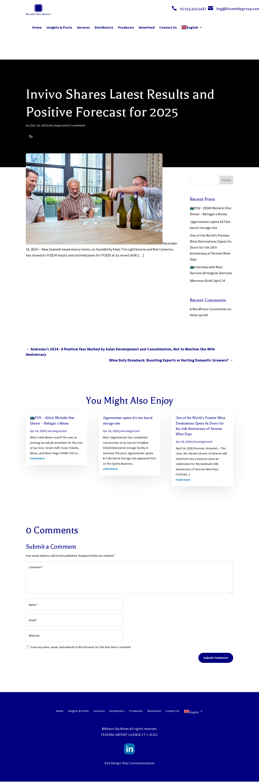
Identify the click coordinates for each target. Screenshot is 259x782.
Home (37, 27)
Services (83, 27)
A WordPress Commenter (208, 309)
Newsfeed (147, 27)
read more (37, 458)
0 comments (78, 125)
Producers (126, 27)
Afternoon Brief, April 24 (207, 280)
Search (226, 180)
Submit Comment (215, 658)
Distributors (104, 27)
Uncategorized (58, 125)
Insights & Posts (59, 27)
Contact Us (168, 27)
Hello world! (199, 315)
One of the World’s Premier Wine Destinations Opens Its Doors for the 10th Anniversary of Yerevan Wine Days (210, 247)
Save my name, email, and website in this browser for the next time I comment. (81, 647)
